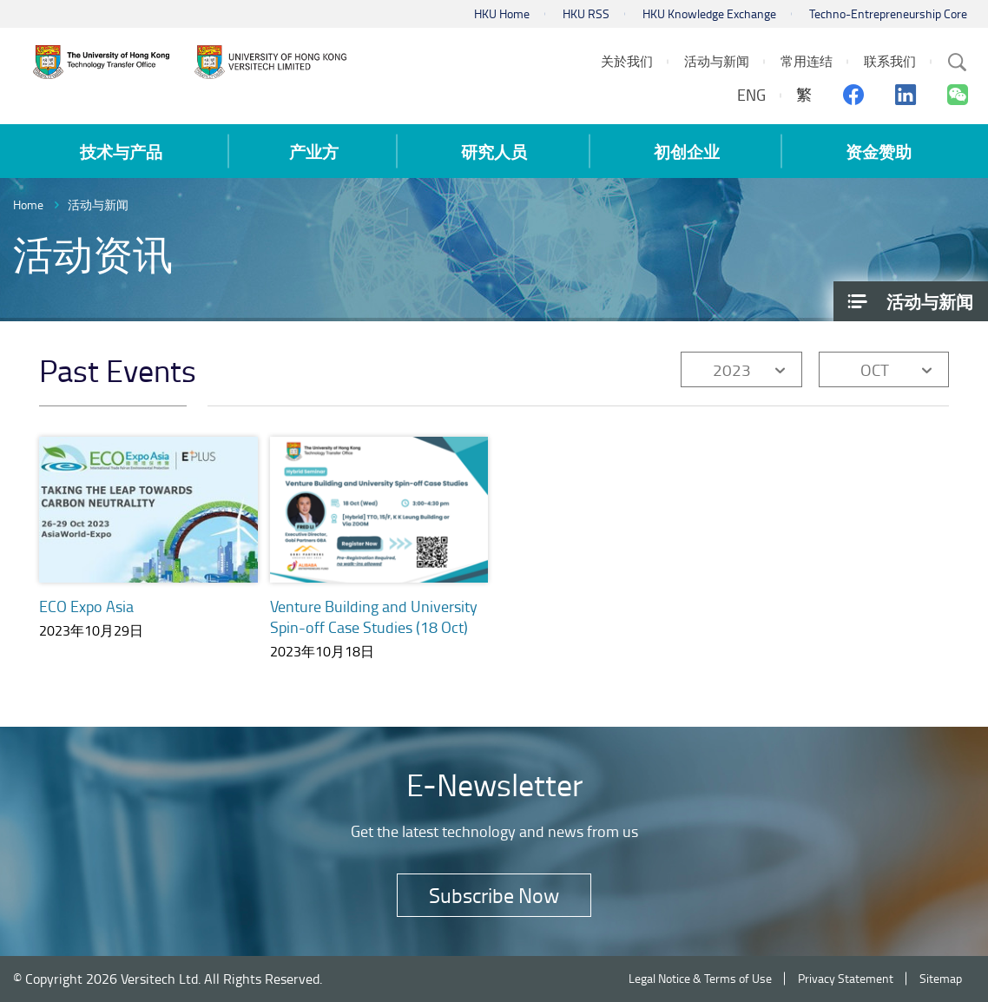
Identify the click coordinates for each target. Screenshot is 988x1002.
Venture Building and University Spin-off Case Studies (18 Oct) (374, 616)
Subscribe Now (494, 894)
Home (28, 204)
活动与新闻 (98, 204)
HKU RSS (586, 13)
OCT (874, 369)
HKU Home (502, 13)
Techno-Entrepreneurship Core (888, 13)
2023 (732, 369)
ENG (751, 94)
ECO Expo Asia (86, 606)
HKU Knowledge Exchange (709, 13)
